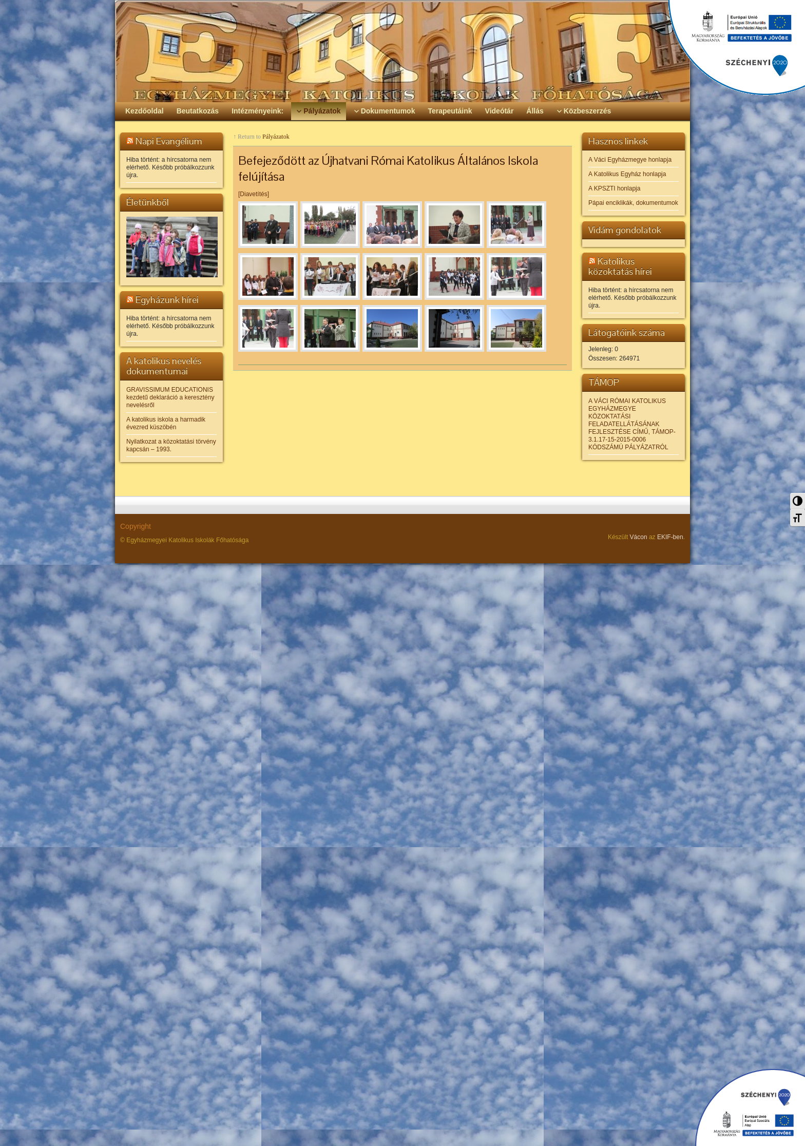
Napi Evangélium (169, 141)
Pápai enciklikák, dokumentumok (633, 202)
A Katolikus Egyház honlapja (627, 174)
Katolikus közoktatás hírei (620, 266)
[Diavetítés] (253, 194)
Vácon (638, 537)
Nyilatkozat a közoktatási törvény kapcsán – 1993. (171, 445)
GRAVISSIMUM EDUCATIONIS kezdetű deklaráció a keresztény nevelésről (170, 397)
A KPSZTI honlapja (614, 188)
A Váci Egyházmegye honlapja (630, 159)
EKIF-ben (670, 537)
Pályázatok (276, 136)
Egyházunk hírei (167, 299)
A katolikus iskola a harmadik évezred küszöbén (165, 423)
